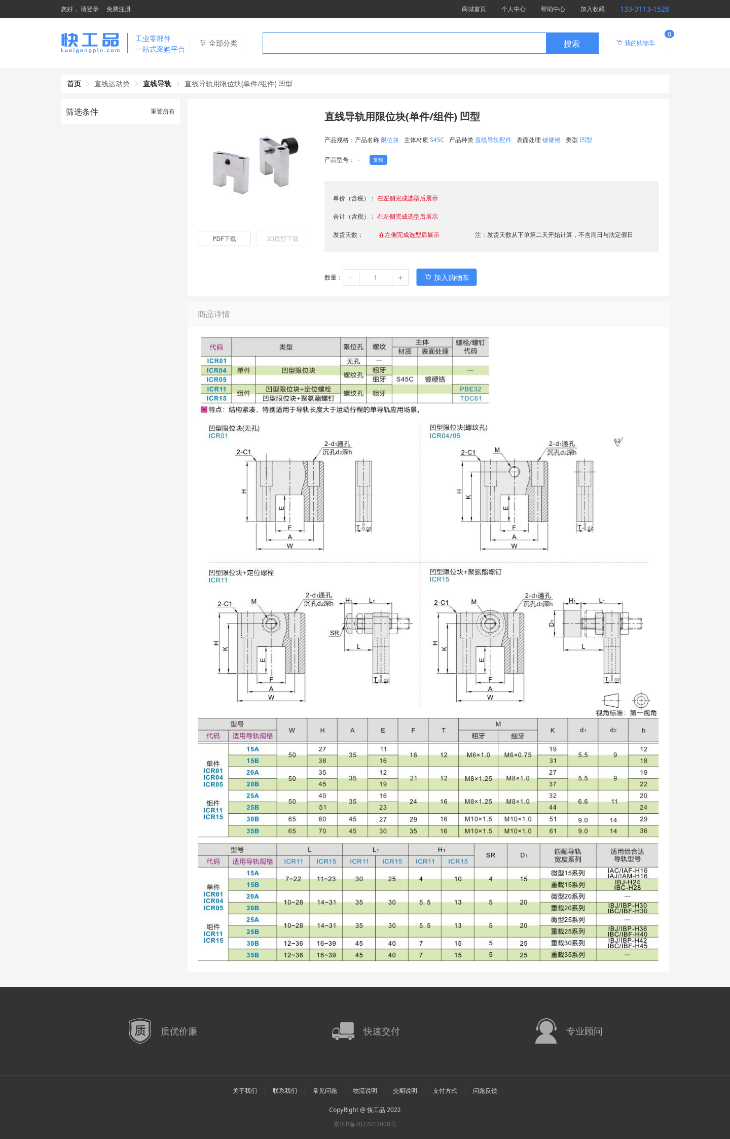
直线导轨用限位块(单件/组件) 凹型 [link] (239, 83)
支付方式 (445, 1090)
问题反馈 (485, 1090)
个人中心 (513, 9)
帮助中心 (553, 9)
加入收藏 (592, 9)
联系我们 (285, 1090)
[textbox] (404, 43)
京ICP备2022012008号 (365, 1124)
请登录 (90, 9)
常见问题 (325, 1090)
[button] (351, 277)
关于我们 (245, 1090)
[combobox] (431, 43)
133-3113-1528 (644, 9)
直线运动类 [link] (112, 83)
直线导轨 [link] (157, 83)
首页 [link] (74, 83)
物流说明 (365, 1090)
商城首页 (474, 9)
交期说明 (405, 1090)
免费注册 (118, 9)
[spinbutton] (376, 277)
